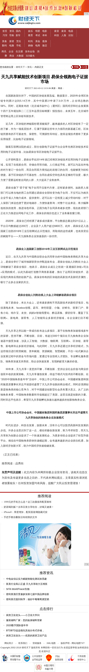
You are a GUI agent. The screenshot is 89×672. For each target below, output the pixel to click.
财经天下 (20, 67)
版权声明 (65, 643)
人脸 (63, 35)
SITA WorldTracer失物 (17, 589)
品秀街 (19, 463)
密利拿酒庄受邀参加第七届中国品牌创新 (27, 594)
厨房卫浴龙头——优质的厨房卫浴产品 (26, 635)
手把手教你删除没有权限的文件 (20, 517)
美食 (4, 41)
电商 (37, 45)
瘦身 (44, 41)
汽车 (5, 35)
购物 (30, 45)
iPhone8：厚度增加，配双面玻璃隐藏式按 (25, 512)
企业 (11, 51)
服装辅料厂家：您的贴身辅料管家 (24, 620)
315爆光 (30, 55)
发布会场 (30, 51)
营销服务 (37, 643)
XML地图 (51, 643)
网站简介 (8, 643)
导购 (11, 35)
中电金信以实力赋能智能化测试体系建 (26, 578)
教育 (30, 35)
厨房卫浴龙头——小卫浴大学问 (23, 615)
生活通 (19, 51)
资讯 (11, 31)
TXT (82, 643)
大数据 (20, 55)
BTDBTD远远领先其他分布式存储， (25, 630)
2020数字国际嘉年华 (17, 625)
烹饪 (18, 41)
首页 (4, 31)
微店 (44, 45)
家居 (56, 31)
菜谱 (11, 41)
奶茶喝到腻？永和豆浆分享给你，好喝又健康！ (29, 507)
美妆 (37, 41)
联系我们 (22, 643)
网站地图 (76, 643)
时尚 (30, 41)
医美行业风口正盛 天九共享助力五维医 (26, 584)
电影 (44, 31)
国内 (18, 31)
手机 (18, 45)
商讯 (4, 51)
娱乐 (30, 31)
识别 (70, 35)
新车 (18, 35)
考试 (37, 35)
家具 (63, 31)
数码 (4, 45)
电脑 (11, 45)
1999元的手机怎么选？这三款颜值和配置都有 (27, 502)
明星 (37, 31)
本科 (44, 35)
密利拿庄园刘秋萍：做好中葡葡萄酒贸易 (27, 599)
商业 (11, 55)
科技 (56, 35)
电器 (70, 31)
